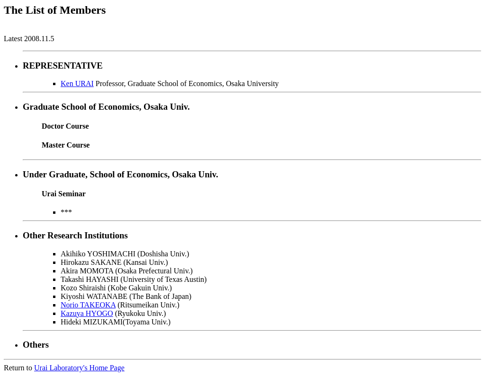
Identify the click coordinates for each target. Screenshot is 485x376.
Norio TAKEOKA (88, 305)
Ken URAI (77, 83)
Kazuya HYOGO (87, 313)
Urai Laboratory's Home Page (79, 368)
